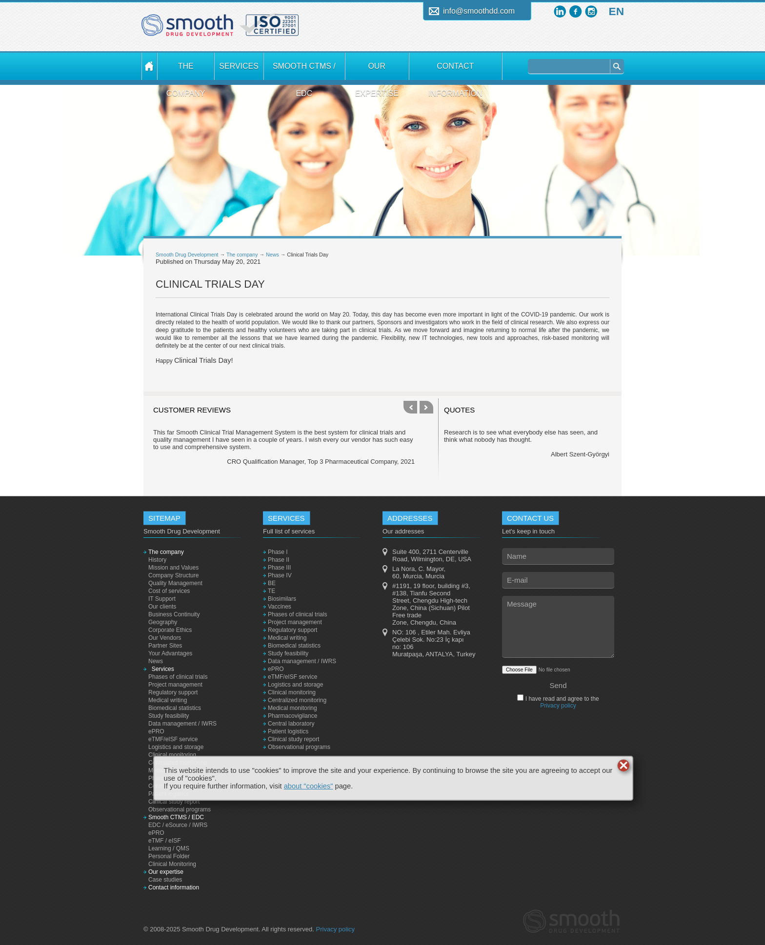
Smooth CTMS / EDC (304, 71)
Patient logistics (288, 731)
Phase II (278, 559)
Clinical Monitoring (172, 864)
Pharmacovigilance (292, 715)
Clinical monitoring (172, 754)
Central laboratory (291, 723)
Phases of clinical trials (177, 676)
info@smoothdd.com (479, 11)
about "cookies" (308, 786)
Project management (175, 684)
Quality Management (175, 583)
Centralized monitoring (297, 700)
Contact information (455, 71)
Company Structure (173, 575)
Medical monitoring (292, 708)
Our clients (162, 606)
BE (272, 583)
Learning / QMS (168, 848)
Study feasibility (168, 715)
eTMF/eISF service (173, 739)
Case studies (165, 879)
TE (271, 591)
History (157, 559)
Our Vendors (164, 637)
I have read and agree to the (561, 702)
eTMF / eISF (164, 840)
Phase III (279, 567)
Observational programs (179, 809)
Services (238, 66)
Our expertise (377, 71)
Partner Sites (165, 645)
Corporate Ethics (170, 630)
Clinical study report (174, 801)
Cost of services (169, 591)
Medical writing (167, 700)
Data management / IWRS (182, 723)
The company (185, 71)
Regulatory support (173, 692)
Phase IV (280, 575)
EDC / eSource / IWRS (177, 825)
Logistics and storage (175, 747)
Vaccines (279, 606)
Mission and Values (173, 567)
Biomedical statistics (174, 708)
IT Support (162, 598)
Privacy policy (558, 705)
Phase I (278, 552)
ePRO (156, 731)
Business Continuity (174, 614)
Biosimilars (282, 598)
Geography (162, 622)
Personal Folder (169, 856)
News (272, 254)
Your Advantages (170, 653)
